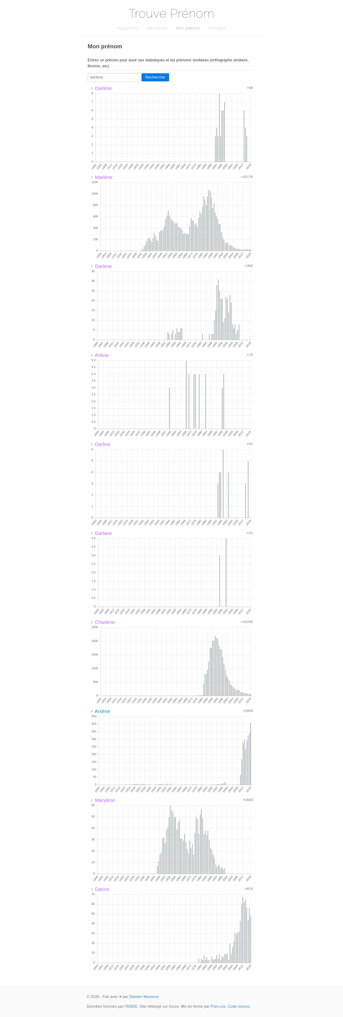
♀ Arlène (99, 355)
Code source (238, 1006)
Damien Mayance (144, 997)
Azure (174, 1006)
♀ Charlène (102, 622)
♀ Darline (100, 444)
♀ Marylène (102, 800)
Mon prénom (188, 28)
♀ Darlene (101, 266)
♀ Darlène (101, 88)
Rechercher (155, 77)
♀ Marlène (101, 177)
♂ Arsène (100, 711)
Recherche (157, 28)
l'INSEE (130, 1006)
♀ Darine (99, 889)
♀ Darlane (101, 533)
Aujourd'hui (127, 28)
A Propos (217, 28)
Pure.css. (219, 1006)
